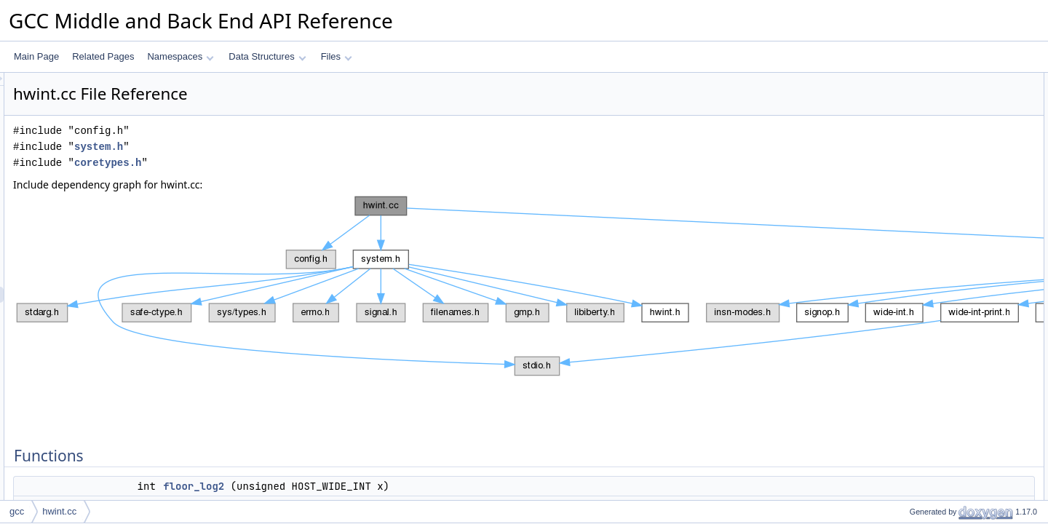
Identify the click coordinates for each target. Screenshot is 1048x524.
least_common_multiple (943, 257)
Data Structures (267, 56)
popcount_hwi (924, 193)
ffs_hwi (910, 177)
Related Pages (103, 56)
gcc (16, 511)
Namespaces (180, 56)
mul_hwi (913, 241)
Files (336, 56)
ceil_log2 (914, 113)
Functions (905, 81)
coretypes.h (289, 163)
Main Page (36, 56)
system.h (280, 147)
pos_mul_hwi (922, 225)
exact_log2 (918, 129)
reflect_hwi (918, 273)
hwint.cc (59, 511)
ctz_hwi (911, 145)
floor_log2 (375, 486)
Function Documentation (933, 289)
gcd (904, 209)
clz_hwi (911, 161)
